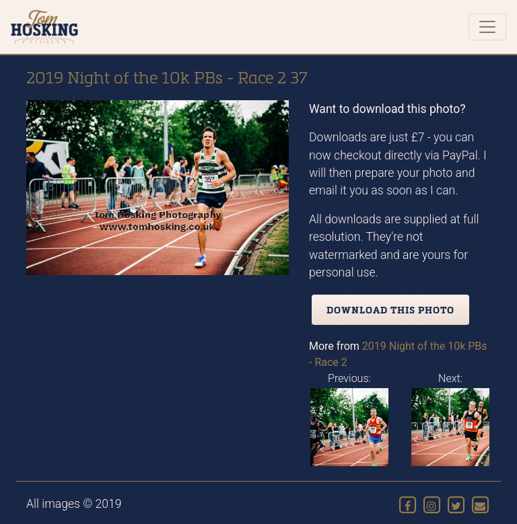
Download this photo (390, 309)
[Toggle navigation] (487, 26)
